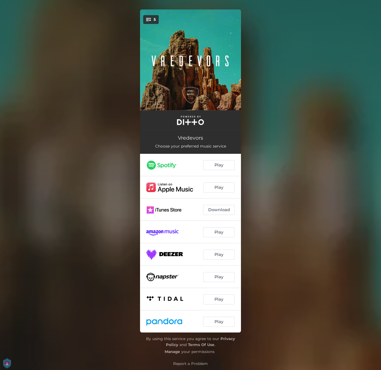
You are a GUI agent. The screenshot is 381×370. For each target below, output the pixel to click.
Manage (172, 351)
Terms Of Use (201, 344)
